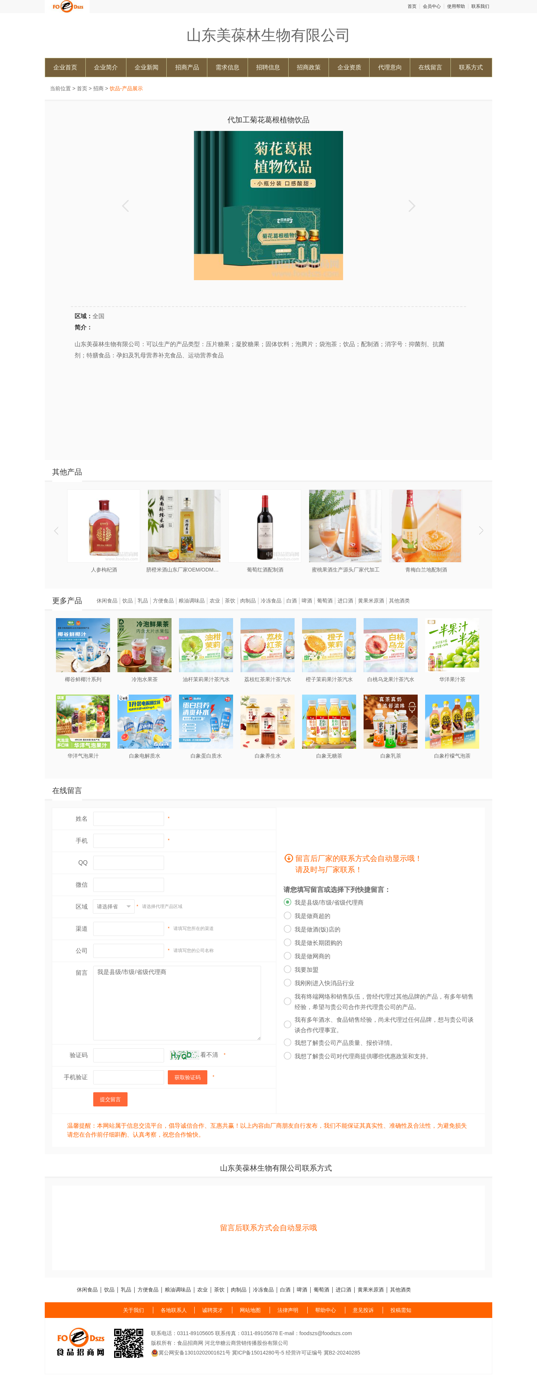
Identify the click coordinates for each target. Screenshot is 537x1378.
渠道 (82, 929)
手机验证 (76, 1077)
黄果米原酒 (371, 601)
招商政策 (309, 67)
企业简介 (106, 67)
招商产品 (187, 67)
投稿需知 (400, 1310)
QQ (83, 862)
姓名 (82, 818)
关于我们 (133, 1310)
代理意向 (390, 67)
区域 (82, 906)
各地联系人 (174, 1310)
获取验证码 (188, 1077)
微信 (82, 884)
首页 (412, 6)
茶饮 (230, 601)
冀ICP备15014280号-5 (258, 1353)
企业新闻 (146, 67)
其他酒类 (399, 601)
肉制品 (248, 601)
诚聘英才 (212, 1310)
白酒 (291, 601)
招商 (98, 88)
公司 (82, 951)
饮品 (127, 601)
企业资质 (349, 67)
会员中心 (432, 6)
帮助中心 (325, 1310)
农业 (215, 601)
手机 (82, 840)
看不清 (209, 1055)
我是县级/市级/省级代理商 (177, 1003)
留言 (82, 973)
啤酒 (307, 601)
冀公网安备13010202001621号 (190, 1353)
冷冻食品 (271, 601)
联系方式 (471, 67)
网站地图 (250, 1310)
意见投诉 (363, 1310)
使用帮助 (456, 6)
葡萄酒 (325, 601)
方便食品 (163, 601)
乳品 (143, 601)
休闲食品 (107, 601)
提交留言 (110, 1099)
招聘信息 (268, 67)
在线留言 (430, 67)
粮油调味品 (192, 601)
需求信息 (227, 67)
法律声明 (287, 1310)
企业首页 (65, 67)
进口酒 (345, 601)
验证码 (79, 1055)
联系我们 (480, 6)
